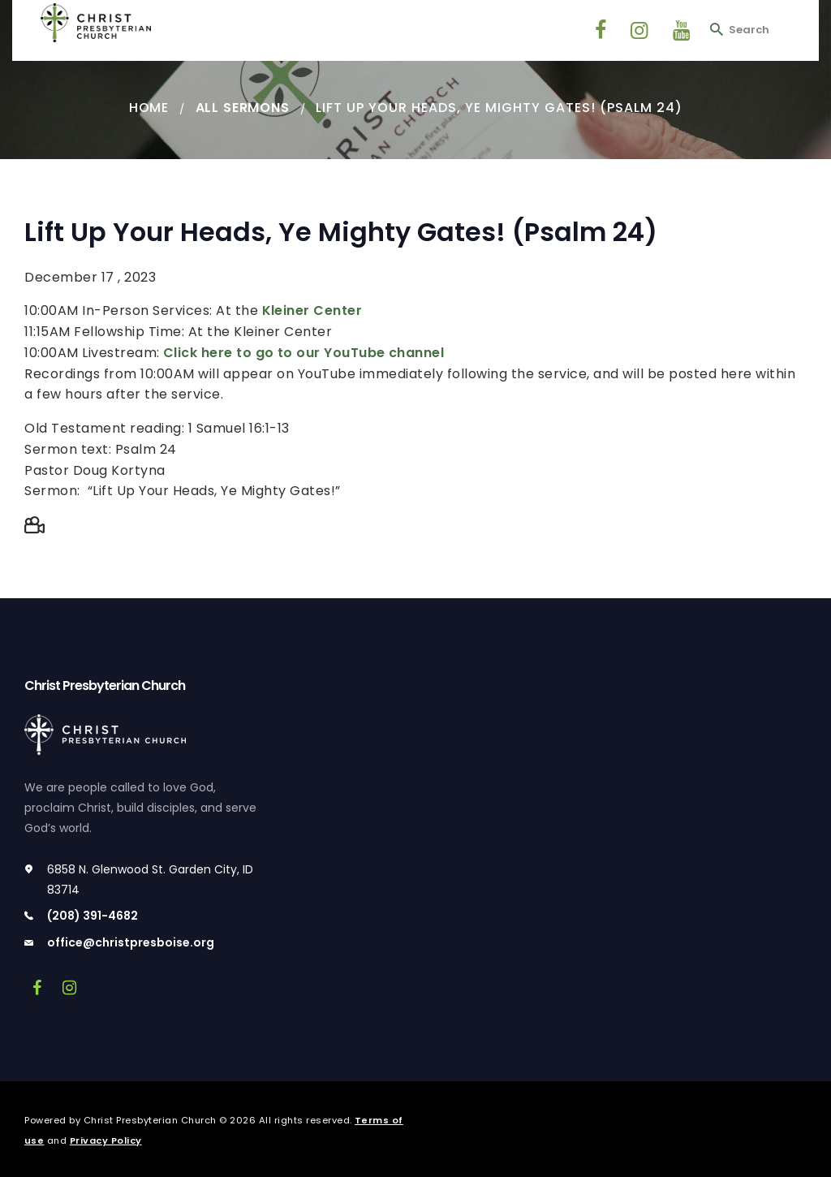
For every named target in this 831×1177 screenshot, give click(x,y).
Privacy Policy (106, 1140)
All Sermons (243, 107)
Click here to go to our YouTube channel (304, 352)
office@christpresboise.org (130, 942)
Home (148, 107)
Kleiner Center (312, 310)
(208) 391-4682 (92, 916)
